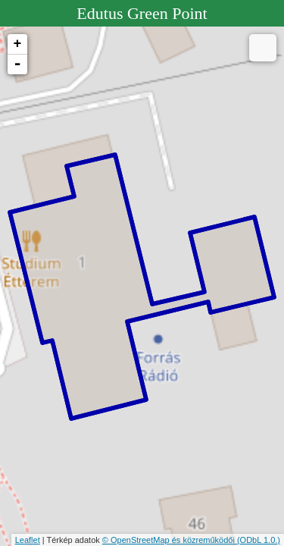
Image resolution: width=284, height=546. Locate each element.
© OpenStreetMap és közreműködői (169, 539)
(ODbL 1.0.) (258, 539)
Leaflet (27, 539)
